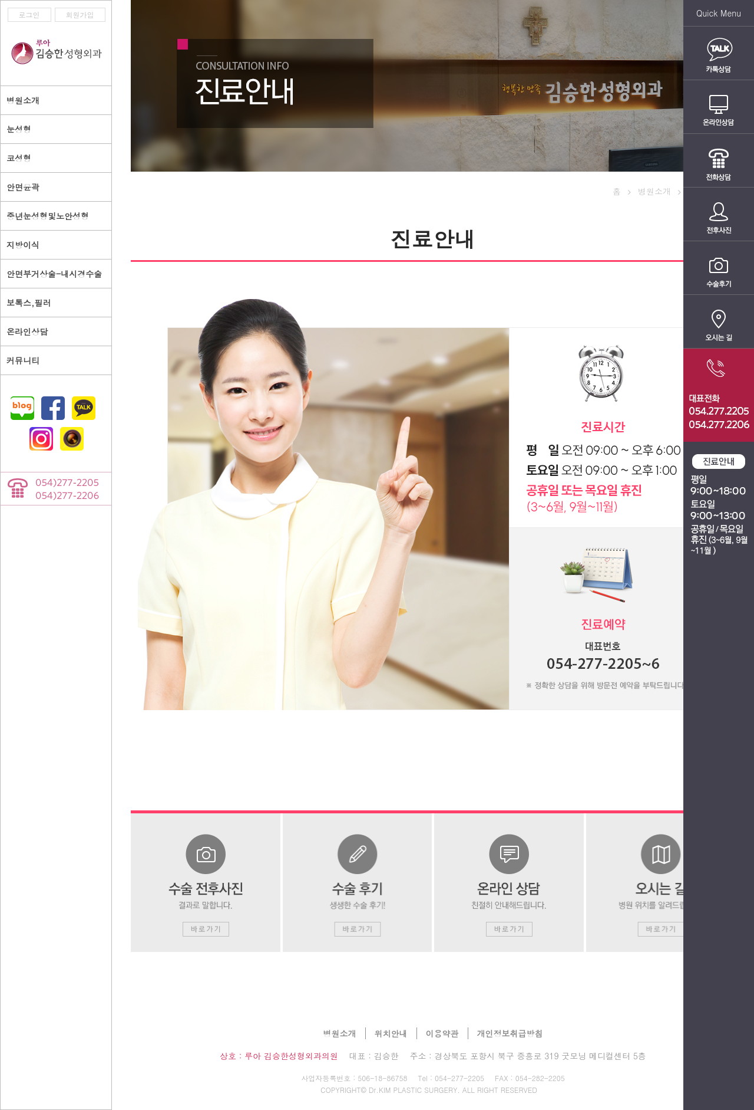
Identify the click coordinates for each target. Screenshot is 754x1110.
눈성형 (18, 129)
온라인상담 (27, 331)
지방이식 (22, 245)
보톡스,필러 (28, 302)
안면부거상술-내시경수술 (54, 274)
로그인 (29, 14)
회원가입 (80, 14)
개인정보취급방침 (510, 1033)
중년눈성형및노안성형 (47, 216)
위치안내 (391, 1033)
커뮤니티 (22, 360)
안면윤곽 (22, 187)
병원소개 (339, 1033)
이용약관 (442, 1033)
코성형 (18, 158)
